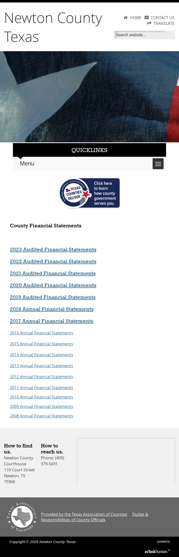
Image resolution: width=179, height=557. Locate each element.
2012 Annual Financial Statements (41, 376)
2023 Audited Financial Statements (53, 249)
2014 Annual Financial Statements (41, 355)
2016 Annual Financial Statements (41, 333)
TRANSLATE (164, 23)
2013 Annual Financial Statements (41, 365)
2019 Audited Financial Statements (53, 297)
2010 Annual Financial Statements (41, 397)
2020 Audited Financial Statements (53, 285)
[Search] (140, 35)
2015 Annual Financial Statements (41, 344)
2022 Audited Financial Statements (53, 261)
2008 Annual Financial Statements (41, 416)
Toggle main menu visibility (159, 161)
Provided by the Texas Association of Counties (84, 514)
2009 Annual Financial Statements (41, 406)
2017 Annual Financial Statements (51, 321)
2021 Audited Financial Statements (53, 273)
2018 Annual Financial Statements (52, 309)
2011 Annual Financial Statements (41, 387)
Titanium (156, 551)
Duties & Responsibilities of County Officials (94, 517)
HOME (135, 17)
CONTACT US (163, 17)
